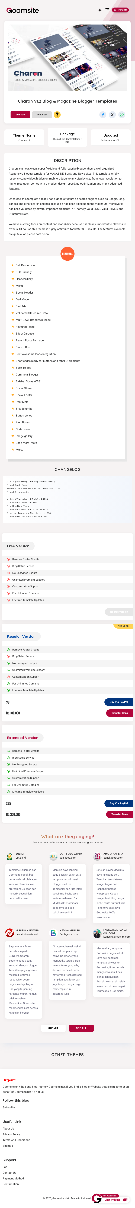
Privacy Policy (11, 1134)
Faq (5, 1167)
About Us (8, 1128)
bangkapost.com (113, 857)
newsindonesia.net (27, 934)
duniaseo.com (68, 857)
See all (81, 1028)
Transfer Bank (119, 713)
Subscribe (9, 1107)
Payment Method (13, 1178)
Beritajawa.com (69, 934)
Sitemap (8, 1145)
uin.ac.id (21, 857)
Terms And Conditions (16, 1140)
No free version (119, 611)
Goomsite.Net (60, 1198)
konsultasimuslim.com (116, 936)
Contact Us (9, 1172)
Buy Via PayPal (119, 702)
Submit (53, 1028)
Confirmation (11, 1184)
